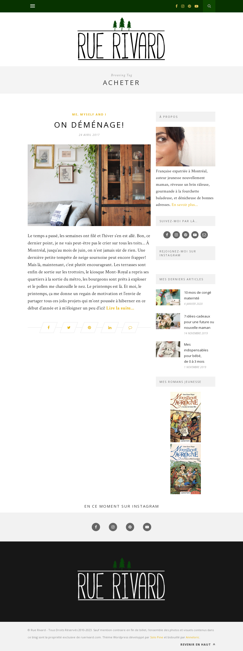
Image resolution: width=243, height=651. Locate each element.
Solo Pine (156, 637)
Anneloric (192, 637)
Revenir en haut (197, 644)
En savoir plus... (185, 204)
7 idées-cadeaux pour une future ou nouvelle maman (199, 322)
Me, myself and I (89, 114)
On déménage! (89, 124)
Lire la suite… (120, 308)
